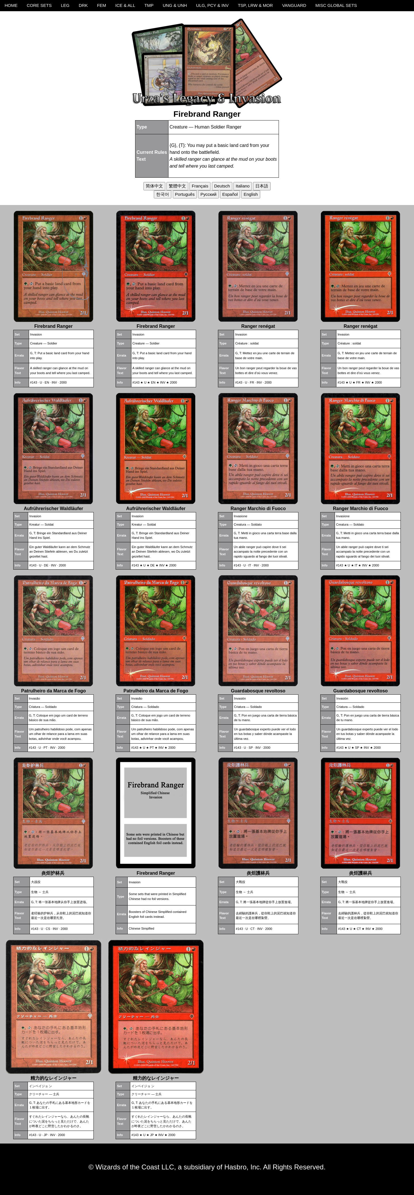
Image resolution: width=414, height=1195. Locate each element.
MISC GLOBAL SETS (336, 5)
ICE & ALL (125, 5)
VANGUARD (294, 5)
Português (185, 194)
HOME (11, 5)
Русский (208, 194)
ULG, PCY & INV (212, 5)
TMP (149, 5)
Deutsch (222, 185)
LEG (65, 5)
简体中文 (154, 185)
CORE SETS (39, 5)
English (251, 194)
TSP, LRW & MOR (255, 5)
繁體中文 (177, 185)
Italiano (243, 185)
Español (230, 194)
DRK (83, 5)
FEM (101, 5)
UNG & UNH (175, 5)
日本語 (261, 185)
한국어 (162, 194)
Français (200, 185)
